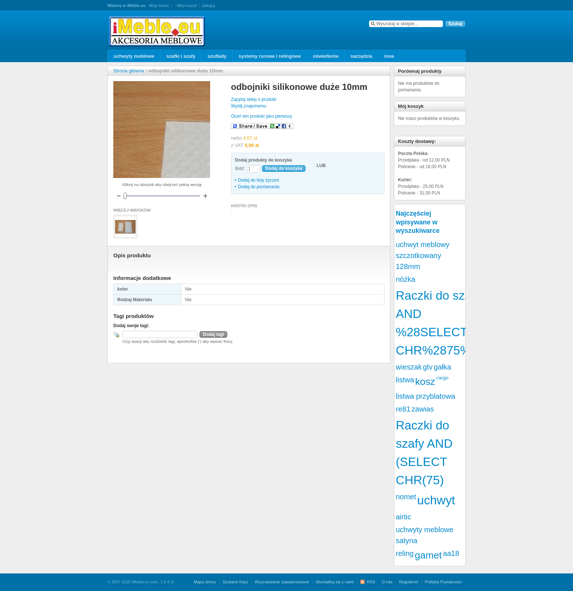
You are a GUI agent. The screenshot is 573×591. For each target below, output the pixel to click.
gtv (428, 367)
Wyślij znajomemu (248, 106)
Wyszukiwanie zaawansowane (282, 582)
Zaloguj (208, 5)
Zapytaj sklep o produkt (253, 99)
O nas (387, 582)
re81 (403, 409)
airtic (403, 517)
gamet (428, 555)
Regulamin (408, 582)
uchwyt (436, 500)
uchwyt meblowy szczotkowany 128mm (422, 255)
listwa (405, 380)
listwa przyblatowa (425, 396)
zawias (422, 409)
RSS (371, 582)
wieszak (409, 367)
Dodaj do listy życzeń (258, 180)
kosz (425, 381)
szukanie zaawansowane (410, 30)
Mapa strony (205, 582)
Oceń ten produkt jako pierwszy (261, 116)
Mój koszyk (187, 5)
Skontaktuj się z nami (335, 582)
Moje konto (159, 5)
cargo (442, 377)
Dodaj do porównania (258, 186)
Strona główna (128, 70)
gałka (442, 367)
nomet (406, 497)
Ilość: (240, 168)
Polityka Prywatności (443, 582)
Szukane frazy (235, 582)
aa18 (451, 553)
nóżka (405, 279)
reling (405, 553)
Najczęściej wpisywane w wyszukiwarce (418, 222)
